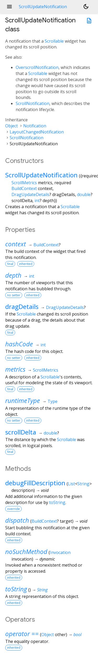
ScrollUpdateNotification (41, 175)
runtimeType (22, 400)
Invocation (60, 552)
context (15, 243)
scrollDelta (20, 432)
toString (57, 502)
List (71, 484)
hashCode (19, 344)
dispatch (17, 520)
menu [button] (9, 6)
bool (77, 634)
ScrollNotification (32, 103)
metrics (15, 369)
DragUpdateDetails (30, 194)
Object (11, 126)
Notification (34, 126)
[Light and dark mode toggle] (86, 6)
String (83, 484)
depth (13, 275)
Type (52, 401)
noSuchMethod (26, 551)
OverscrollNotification (37, 67)
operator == (22, 633)
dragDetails (21, 306)
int (37, 200)
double (84, 194)
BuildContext (24, 188)
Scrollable (54, 41)
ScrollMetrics (24, 183)
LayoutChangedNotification (37, 132)
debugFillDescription (35, 482)
